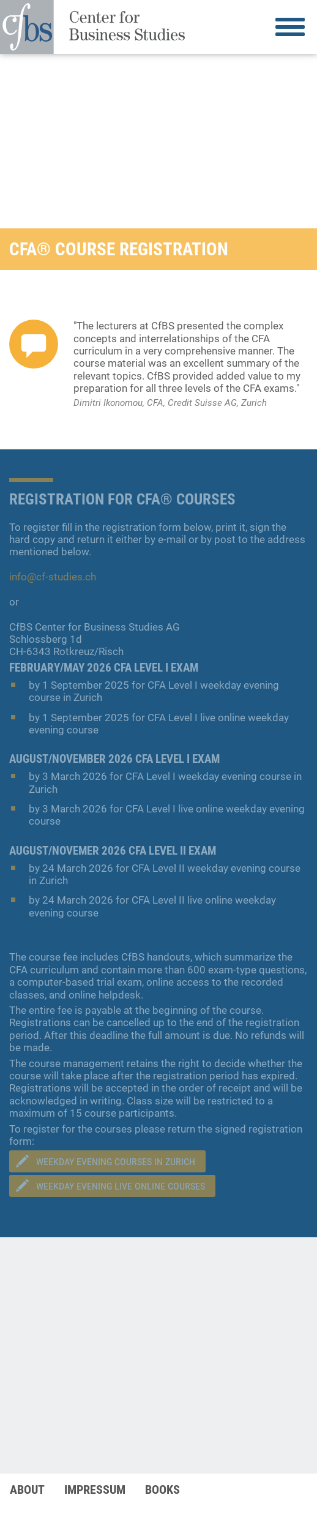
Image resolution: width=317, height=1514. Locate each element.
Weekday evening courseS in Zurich (115, 1161)
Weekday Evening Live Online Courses (120, 1186)
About (27, 1489)
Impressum (94, 1489)
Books (162, 1489)
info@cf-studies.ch (52, 577)
